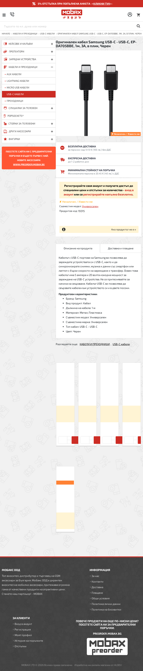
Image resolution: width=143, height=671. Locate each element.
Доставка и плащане (120, 248)
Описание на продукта (78, 248)
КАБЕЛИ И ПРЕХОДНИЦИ (25, 33)
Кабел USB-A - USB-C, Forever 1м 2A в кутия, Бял (65, 392)
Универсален (90, 206)
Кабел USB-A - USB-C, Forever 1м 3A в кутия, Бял (131, 392)
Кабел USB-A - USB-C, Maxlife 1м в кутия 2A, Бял (109, 392)
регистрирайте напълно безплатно (108, 194)
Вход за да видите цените (65, 414)
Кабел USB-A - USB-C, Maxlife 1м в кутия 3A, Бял (87, 392)
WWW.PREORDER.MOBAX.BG (29, 164)
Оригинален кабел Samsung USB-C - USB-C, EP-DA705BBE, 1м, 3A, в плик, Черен (65, 498)
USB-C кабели (47, 33)
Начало (6, 33)
